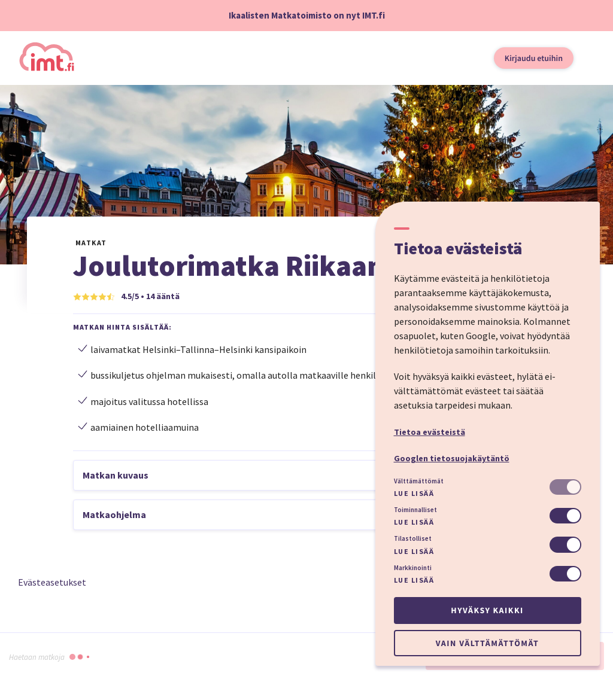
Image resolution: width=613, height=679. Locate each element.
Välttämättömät (419, 481)
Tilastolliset (413, 538)
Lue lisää (414, 493)
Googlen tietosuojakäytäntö (451, 458)
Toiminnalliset (415, 510)
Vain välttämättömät (487, 643)
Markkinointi (413, 568)
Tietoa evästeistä (429, 432)
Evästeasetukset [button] (52, 582)
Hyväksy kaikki (487, 610)
